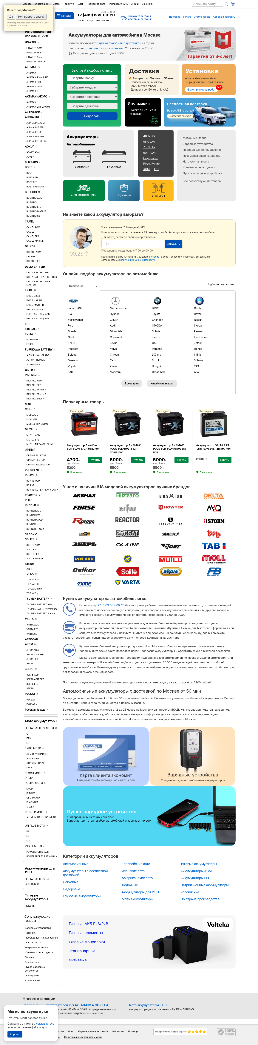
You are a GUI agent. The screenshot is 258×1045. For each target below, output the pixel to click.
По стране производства (199, 899)
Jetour (198, 343)
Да (11, 16)
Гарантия (69, 3)
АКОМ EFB (32, 659)
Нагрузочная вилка (36, 947)
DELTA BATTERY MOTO (39, 728)
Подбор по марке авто (221, 284)
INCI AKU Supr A (35, 398)
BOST (28, 167)
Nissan (198, 319)
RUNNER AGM (34, 510)
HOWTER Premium (36, 61)
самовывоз (115, 48)
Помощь (133, 1031)
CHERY (114, 319)
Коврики (30, 932)
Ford (71, 325)
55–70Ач (149, 141)
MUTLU (30, 429)
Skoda (198, 325)
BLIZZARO (32, 162)
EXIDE (29, 290)
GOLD (30, 788)
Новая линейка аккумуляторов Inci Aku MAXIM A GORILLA (65, 1005)
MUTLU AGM (33, 435)
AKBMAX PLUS (35, 86)
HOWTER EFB (34, 52)
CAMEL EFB (33, 236)
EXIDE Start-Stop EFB (38, 318)
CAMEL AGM (33, 227)
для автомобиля (111, 43)
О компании (42, 3)
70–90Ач (149, 147)
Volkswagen (75, 319)
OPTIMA (30, 449)
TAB (27, 568)
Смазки (29, 957)
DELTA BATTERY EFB (38, 272)
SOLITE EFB (33, 554)
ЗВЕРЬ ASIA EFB (35, 679)
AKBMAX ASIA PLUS (37, 77)
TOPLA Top (32, 593)
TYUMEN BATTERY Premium (42, 609)
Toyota (156, 313)
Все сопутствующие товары (202, 181)
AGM (146, 169)
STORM (30, 564)
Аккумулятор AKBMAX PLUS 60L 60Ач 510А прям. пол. (125, 448)
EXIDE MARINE (34, 300)
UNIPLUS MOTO (35, 825)
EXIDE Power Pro (35, 304)
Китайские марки (162, 383)
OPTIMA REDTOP (36, 459)
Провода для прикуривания (41, 937)
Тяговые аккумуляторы (36, 897)
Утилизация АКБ (118, 3)
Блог (80, 3)
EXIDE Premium (35, 309)
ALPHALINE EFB (35, 127)
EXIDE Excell (33, 295)
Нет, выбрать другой (31, 16)
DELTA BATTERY (35, 266)
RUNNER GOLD (35, 519)
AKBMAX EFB (34, 82)
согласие (154, 256)
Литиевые (78, 960)
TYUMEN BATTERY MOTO (41, 817)
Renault (198, 331)
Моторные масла (194, 138)
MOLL (29, 409)
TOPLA (29, 573)
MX (28, 840)
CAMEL (29, 221)
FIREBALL (31, 328)
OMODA (157, 325)
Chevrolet (116, 337)
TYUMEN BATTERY (37, 598)
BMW (155, 308)
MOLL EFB (32, 419)
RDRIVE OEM (33, 480)
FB (26, 324)
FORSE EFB (32, 339)
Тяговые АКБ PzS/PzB (88, 923)
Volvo (113, 348)
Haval (197, 313)
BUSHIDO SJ (33, 215)
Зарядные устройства (38, 927)
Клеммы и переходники (39, 952)
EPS (29, 738)
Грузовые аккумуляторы (82, 896)
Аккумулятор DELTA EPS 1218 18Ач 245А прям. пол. (213, 446)
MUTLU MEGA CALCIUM (40, 444)
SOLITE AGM (33, 545)
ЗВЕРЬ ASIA (33, 674)
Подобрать (92, 116)
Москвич (115, 372)
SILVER (30, 806)
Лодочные (123, 195)
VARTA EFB (32, 629)
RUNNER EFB (34, 515)
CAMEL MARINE (35, 240)
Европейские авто (136, 864)
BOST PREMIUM (35, 186)
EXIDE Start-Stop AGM (38, 314)
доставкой (133, 43)
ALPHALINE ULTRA (37, 141)
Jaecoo (156, 337)
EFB (156, 169)
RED (27, 500)
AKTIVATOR (32, 112)
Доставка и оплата (180, 16)
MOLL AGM (33, 414)
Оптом (56, 3)
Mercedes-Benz (120, 308)
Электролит (32, 975)
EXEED (72, 343)
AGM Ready (33, 758)
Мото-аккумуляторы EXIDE (149, 1005)
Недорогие (150, 158)
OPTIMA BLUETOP (36, 455)
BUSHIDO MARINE (36, 211)
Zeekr (113, 366)
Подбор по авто (96, 3)
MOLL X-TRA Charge (38, 423)
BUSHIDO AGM (35, 197)
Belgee (72, 354)
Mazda (72, 331)
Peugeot (73, 348)
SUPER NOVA (34, 364)
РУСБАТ (30, 693)
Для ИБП (158, 196)
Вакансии (147, 3)
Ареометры (32, 961)
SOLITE (29, 539)
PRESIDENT (32, 470)
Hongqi (156, 366)
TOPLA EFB (33, 584)
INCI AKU (31, 374)
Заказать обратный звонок (93, 20)
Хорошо (15, 1034)
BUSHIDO (31, 192)
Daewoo (73, 360)
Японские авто (133, 871)
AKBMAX (31, 67)
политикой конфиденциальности (137, 259)
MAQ (28, 404)
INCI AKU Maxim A (36, 394)
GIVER (29, 370)
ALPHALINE (32, 117)
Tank (113, 360)
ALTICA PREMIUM (36, 359)
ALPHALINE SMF (35, 136)
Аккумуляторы (83, 136)
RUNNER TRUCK (35, 528)
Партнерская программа (93, 1031)
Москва (27, 3)
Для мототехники (83, 195)
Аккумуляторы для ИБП (140, 892)
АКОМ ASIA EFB (35, 654)
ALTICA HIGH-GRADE (38, 355)
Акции (135, 3)
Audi (113, 325)
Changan (157, 319)
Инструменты (33, 942)
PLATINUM (32, 802)
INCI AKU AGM (34, 380)
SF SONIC (31, 534)
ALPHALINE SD (35, 132)
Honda (198, 348)
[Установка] (209, 79)
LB (28, 836)
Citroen (114, 354)
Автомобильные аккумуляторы (38, 33)
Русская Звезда (35, 709)
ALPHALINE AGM (36, 122)
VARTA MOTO (33, 846)
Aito (196, 372)
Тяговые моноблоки (87, 942)
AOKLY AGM (33, 152)
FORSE (29, 333)
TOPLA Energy (34, 588)
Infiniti (198, 354)
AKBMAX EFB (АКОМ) (38, 106)
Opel (71, 337)
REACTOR (31, 495)
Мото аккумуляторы (41, 721)
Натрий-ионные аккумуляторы (204, 885)
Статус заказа (202, 16)
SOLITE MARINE (35, 558)
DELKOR (30, 246)
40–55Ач (149, 136)
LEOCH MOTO (34, 773)
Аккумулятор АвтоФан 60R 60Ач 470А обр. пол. (83, 446)
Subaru (198, 360)
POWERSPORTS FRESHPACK (42, 856)
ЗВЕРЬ (29, 668)
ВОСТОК (31, 883)
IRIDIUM (31, 793)
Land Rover (201, 337)
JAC (70, 372)
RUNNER (30, 504)
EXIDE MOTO (33, 748)
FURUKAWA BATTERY (39, 349)
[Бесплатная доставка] (199, 112)
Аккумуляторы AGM (196, 871)
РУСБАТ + (32, 704)
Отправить (173, 243)
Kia (70, 313)
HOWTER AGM (34, 48)
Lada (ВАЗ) (75, 308)
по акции (91, 48)
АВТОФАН (31, 639)
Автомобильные (81, 144)
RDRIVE (30, 474)
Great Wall (158, 372)
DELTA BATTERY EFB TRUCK (42, 277)
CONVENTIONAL (35, 763)
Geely (197, 308)
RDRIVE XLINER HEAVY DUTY (42, 489)
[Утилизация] (143, 112)
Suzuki (156, 360)
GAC (155, 343)
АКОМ (29, 644)
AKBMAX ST (33, 91)
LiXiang (156, 354)
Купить (95, 459)
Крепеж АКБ (32, 980)
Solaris (156, 331)
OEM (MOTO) (34, 797)
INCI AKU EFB (34, 385)
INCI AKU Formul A (37, 389)
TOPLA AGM (33, 579)
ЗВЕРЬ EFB (32, 683)
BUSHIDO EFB (34, 206)
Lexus (113, 343)
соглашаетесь (45, 1023)
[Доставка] (152, 79)
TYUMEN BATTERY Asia (39, 604)
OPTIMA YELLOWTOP (38, 464)
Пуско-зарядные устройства (202, 173)
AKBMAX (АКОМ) (36, 96)
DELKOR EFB (33, 261)
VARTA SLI (32, 633)
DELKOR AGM (34, 252)
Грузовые (114, 167)
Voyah (72, 366)
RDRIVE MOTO (34, 782)
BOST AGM (32, 177)
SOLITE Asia (33, 549)
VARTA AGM (33, 624)
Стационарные (82, 951)
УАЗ (196, 366)
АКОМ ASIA (33, 650)
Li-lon (30, 767)
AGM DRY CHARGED (37, 754)
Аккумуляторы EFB (195, 878)
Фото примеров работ (201, 89)
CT (28, 733)
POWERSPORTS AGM (38, 851)
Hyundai (115, 313)
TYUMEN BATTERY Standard (42, 613)
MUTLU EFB (33, 439)
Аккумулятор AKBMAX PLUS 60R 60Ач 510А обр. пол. (170, 448)
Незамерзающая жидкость (201, 155)
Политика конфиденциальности (83, 1036)
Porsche (157, 348)
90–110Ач (149, 152)
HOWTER (31, 42)
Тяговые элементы (86, 932)
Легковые (82, 167)
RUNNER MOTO (34, 812)
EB (28, 831)
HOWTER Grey (34, 57)
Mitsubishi (116, 331)
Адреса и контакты (224, 16)
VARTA (29, 618)
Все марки (132, 383)
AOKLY (29, 146)
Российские (151, 163)
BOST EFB (32, 182)
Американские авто (137, 878)
